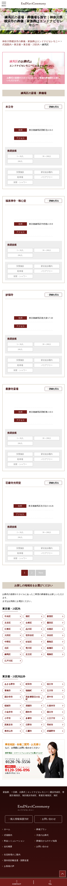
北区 (6, 648)
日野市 (29, 725)
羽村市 (50, 725)
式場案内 (8, 835)
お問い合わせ (42, 846)
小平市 (7, 718)
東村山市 (8, 731)
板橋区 (50, 648)
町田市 (29, 684)
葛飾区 (50, 654)
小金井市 (8, 712)
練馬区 (7, 654)
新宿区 (50, 616)
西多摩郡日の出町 (33, 698)
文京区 (7, 623)
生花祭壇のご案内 (12, 855)
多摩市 (29, 718)
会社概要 (8, 846)
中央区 (7, 616)
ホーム (7, 829)
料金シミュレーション (14, 841)
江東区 (7, 629)
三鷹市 (29, 731)
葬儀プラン (41, 829)
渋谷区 (50, 635)
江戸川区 (8, 661)
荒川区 (29, 648)
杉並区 (29, 642)
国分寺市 (8, 697)
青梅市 (7, 690)
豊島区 (50, 642)
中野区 (7, 642)
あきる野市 (9, 684)
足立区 (29, 654)
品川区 (29, 629)
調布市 (29, 712)
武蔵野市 (51, 731)
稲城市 (7, 706)
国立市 (50, 712)
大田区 (7, 635)
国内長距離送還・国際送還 (16, 860)
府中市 (50, 697)
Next (41, 572)
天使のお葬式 (42, 835)
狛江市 (50, 684)
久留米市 (51, 706)
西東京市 (8, 725)
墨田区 (50, 623)
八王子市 (51, 718)
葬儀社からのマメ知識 (46, 841)
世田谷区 (30, 635)
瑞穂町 (29, 690)
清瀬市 (29, 706)
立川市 (50, 690)
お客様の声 (9, 866)
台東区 (29, 623)
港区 (28, 616)
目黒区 (50, 629)
